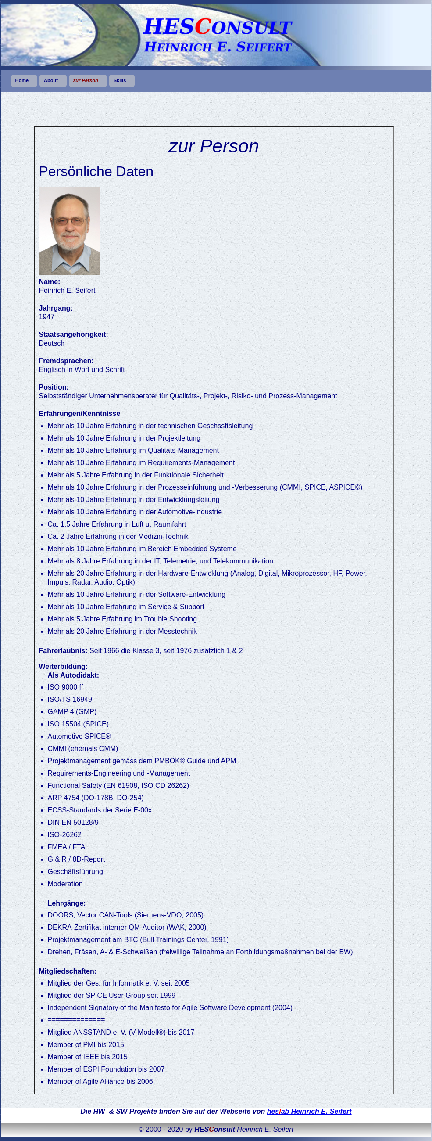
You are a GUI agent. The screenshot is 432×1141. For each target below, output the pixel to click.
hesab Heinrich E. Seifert (309, 1111)
